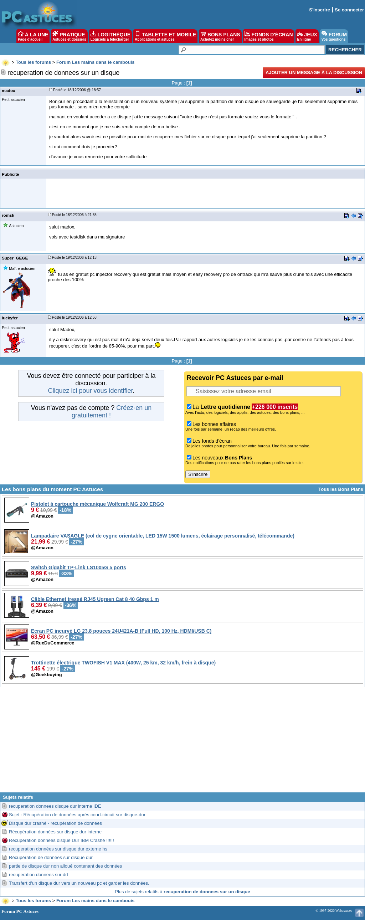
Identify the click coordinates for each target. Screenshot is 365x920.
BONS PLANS (220, 36)
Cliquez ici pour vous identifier (90, 390)
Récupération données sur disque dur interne (55, 831)
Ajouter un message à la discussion (314, 72)
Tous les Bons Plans (340, 489)
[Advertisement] (182, 742)
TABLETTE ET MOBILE (165, 36)
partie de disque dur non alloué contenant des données (65, 866)
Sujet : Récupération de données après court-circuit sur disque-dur (77, 814)
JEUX (307, 36)
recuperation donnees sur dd (38, 874)
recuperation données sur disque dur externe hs (58, 849)
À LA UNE (33, 36)
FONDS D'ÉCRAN (269, 36)
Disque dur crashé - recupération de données (55, 823)
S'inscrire (319, 9)
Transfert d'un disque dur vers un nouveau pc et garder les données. (79, 883)
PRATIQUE (69, 36)
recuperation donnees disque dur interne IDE (55, 806)
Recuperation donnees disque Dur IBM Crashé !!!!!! (61, 840)
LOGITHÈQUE (110, 36)
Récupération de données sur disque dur (51, 857)
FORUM (334, 36)
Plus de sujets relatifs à (182, 891)
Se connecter (349, 9)
